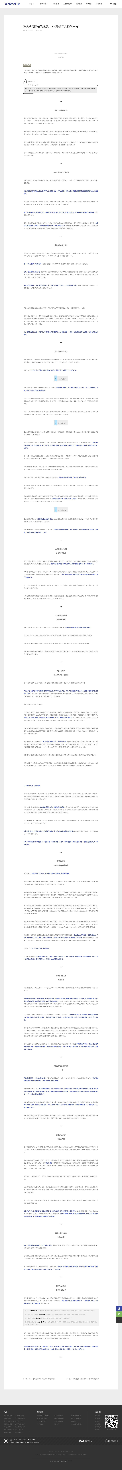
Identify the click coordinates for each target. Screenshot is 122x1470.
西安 (29, 1440)
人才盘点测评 (7, 1427)
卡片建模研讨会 (58, 1415)
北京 (15, 1440)
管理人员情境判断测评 (10, 1421)
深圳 (34, 1440)
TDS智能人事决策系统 (21, 1415)
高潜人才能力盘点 (76, 1418)
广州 (11, 1440)
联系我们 (97, 1430)
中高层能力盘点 (41, 1421)
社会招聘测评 (19, 1421)
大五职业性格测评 (20, 1418)
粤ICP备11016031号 (54, 1451)
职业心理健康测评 (9, 1430)
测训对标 (73, 1421)
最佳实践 (56, 4)
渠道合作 (99, 4)
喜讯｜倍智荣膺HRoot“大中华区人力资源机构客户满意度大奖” (48, 1379)
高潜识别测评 (19, 1430)
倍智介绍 (97, 1415)
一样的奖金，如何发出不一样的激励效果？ (85, 1379)
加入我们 (89, 4)
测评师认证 (40, 1424)
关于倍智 (79, 4)
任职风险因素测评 (20, 1424)
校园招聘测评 (7, 1418)
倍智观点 (97, 1424)
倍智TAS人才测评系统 (10, 1415)
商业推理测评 (7, 1432)
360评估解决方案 (59, 1418)
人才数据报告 (67, 4)
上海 (20, 1440)
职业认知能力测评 (20, 1427)
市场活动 (97, 1418)
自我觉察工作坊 (58, 1421)
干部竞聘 (56, 1424)
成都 (24, 1440)
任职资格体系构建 (42, 1418)
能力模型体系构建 (76, 1415)
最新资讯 (97, 1421)
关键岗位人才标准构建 (43, 1415)
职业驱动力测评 (8, 1424)
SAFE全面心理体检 (76, 1424)
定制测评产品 (19, 1432)
